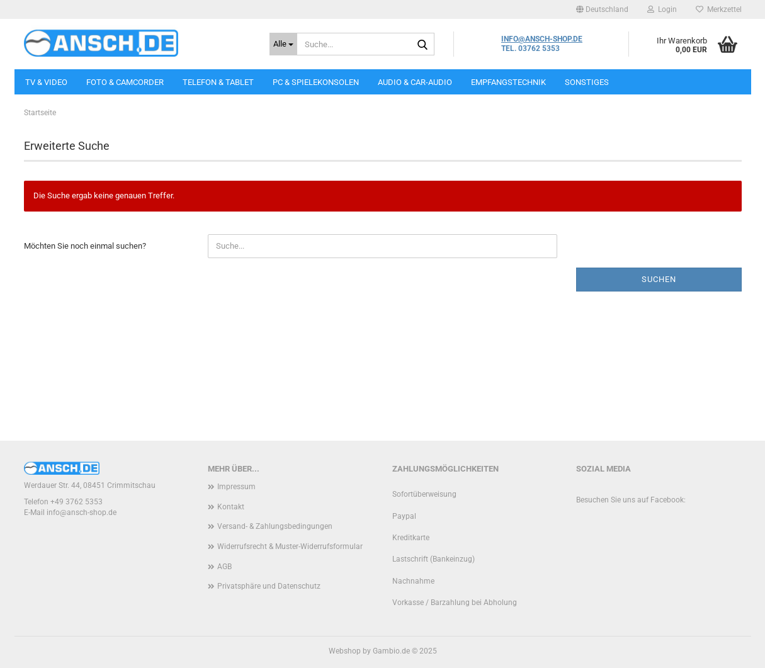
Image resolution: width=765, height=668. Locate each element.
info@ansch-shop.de (81, 512)
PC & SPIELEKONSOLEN (316, 82)
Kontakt (230, 506)
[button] (602, 9)
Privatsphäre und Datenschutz (268, 586)
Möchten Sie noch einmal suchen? (85, 246)
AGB (224, 566)
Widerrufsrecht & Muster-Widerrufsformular (290, 546)
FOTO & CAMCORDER (125, 82)
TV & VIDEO (46, 82)
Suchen (659, 279)
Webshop (345, 651)
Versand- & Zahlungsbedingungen (274, 526)
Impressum (236, 486)
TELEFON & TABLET (218, 82)
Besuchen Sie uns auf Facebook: (631, 499)
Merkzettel (719, 9)
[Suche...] (283, 44)
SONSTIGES (587, 82)
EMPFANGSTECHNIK (508, 82)
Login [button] (662, 9)
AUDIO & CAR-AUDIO (415, 82)
